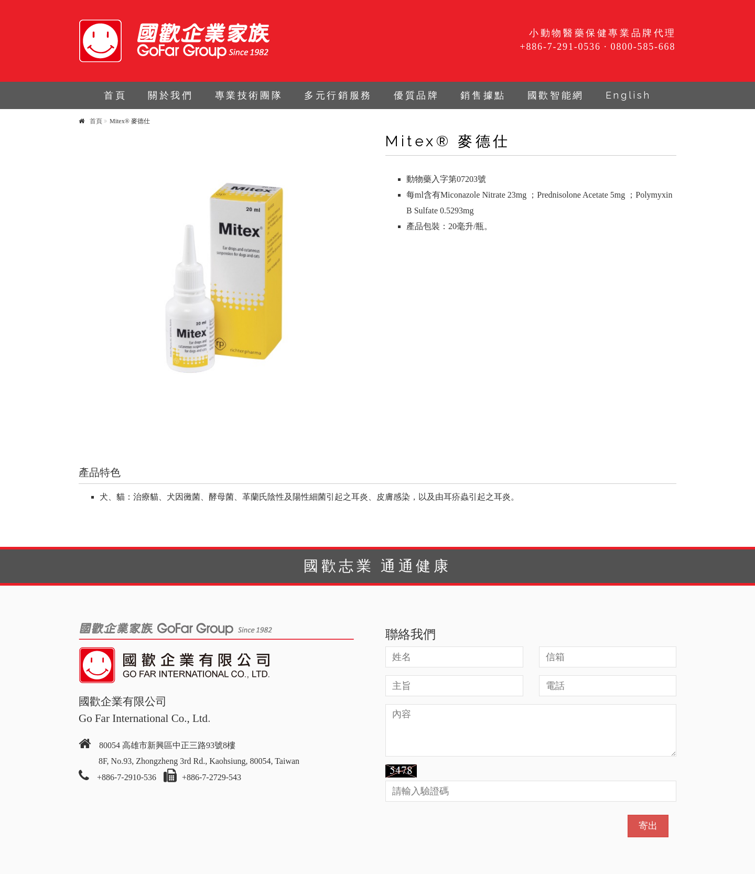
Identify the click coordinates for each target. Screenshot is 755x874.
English (628, 95)
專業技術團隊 (249, 95)
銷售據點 (482, 95)
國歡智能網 (555, 95)
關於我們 (170, 95)
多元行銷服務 (338, 95)
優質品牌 (416, 95)
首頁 (115, 95)
